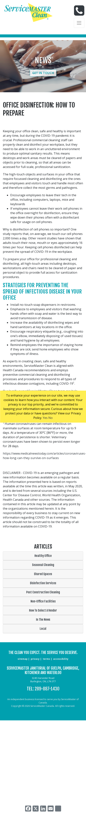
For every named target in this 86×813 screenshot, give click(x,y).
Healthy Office (43, 556)
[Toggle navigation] (79, 23)
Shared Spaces (43, 574)
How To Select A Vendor (43, 610)
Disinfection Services (43, 583)
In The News (43, 619)
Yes (45, 418)
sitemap (23, 658)
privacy (35, 658)
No (50, 418)
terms (46, 658)
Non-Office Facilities (43, 601)
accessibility (60, 658)
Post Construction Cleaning (43, 592)
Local (43, 629)
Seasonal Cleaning (43, 565)
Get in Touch (43, 73)
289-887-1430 (47, 689)
